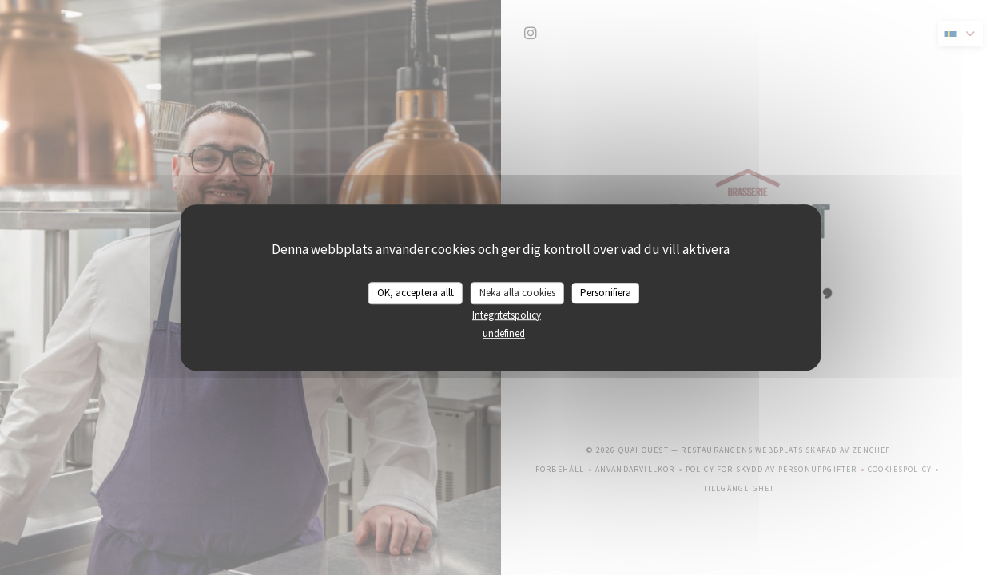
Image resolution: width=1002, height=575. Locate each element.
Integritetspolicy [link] (506, 315)
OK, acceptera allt (415, 292)
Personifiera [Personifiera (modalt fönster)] (605, 292)
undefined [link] (504, 333)
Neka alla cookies (517, 292)
